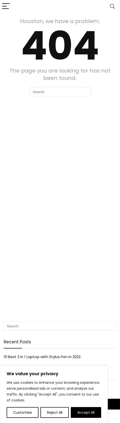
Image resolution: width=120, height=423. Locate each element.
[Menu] (6, 6)
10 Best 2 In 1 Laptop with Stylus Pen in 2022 (42, 356)
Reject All (54, 412)
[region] (54, 394)
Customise (22, 412)
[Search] (112, 6)
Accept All (86, 412)
